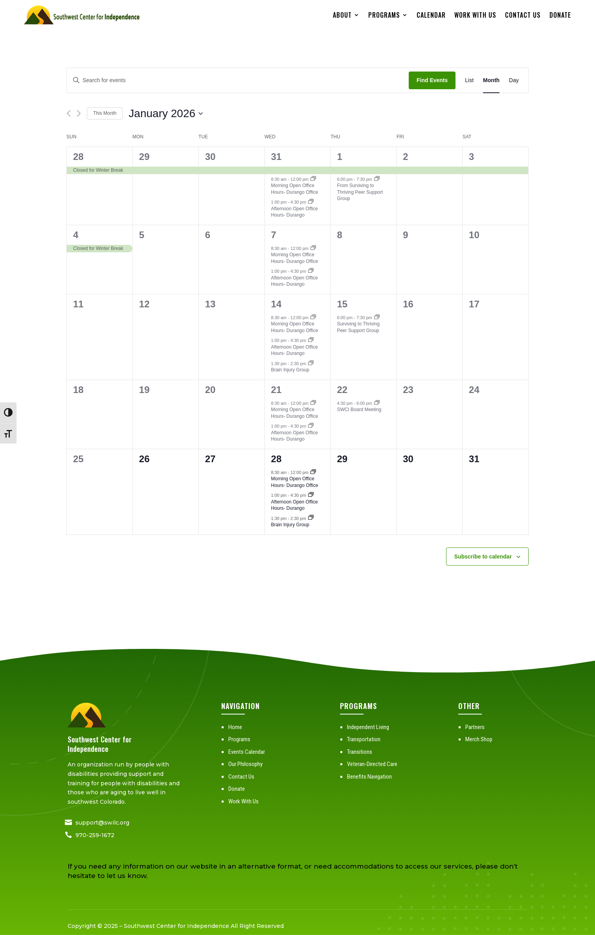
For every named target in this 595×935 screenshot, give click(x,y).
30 (210, 156)
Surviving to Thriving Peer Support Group (358, 327)
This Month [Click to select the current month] (104, 113)
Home (235, 727)
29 (144, 156)
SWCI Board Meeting (359, 409)
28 (78, 156)
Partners (475, 727)
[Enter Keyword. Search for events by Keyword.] (238, 80)
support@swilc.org (102, 822)
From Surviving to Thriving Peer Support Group (360, 192)
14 (276, 304)
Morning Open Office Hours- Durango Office (294, 189)
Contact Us (523, 15)
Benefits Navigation (369, 776)
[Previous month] (68, 113)
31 (276, 156)
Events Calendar (246, 751)
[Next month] (79, 113)
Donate (560, 15)
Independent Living (368, 727)
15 (342, 304)
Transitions (359, 751)
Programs (384, 15)
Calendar (431, 15)
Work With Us (475, 15)
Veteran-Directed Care (372, 764)
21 (276, 389)
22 (342, 389)
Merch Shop (478, 739)
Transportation (363, 739)
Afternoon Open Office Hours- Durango (294, 212)
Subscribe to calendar (483, 556)
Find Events (432, 80)
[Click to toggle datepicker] (166, 113)
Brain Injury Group (290, 370)
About (342, 15)
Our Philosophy (245, 764)
